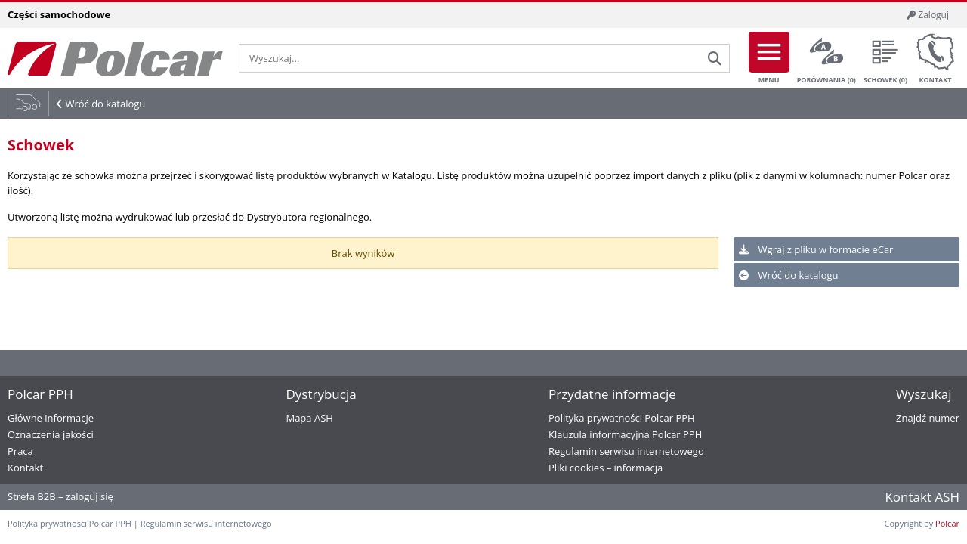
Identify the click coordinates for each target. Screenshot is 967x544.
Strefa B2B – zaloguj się (60, 496)
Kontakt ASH (922, 496)
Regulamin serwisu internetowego (626, 451)
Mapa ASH (309, 418)
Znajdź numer (927, 418)
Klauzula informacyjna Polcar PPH (625, 434)
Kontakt (935, 58)
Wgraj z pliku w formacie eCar (816, 249)
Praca (20, 451)
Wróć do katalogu (105, 103)
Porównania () (826, 58)
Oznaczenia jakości (51, 434)
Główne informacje (51, 418)
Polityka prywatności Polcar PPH (621, 418)
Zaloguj (928, 14)
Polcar (947, 523)
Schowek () (885, 58)
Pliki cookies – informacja (605, 467)
